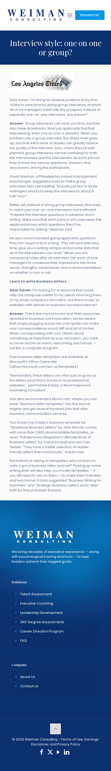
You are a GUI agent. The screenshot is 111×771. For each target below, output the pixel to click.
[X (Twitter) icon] (50, 752)
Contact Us (29, 686)
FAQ (23, 640)
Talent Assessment (36, 594)
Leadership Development (41, 612)
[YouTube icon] (58, 752)
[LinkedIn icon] (67, 752)
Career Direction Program (42, 631)
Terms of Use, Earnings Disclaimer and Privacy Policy (65, 742)
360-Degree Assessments (42, 622)
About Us (27, 676)
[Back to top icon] (55, 728)
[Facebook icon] (42, 752)
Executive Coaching (36, 603)
